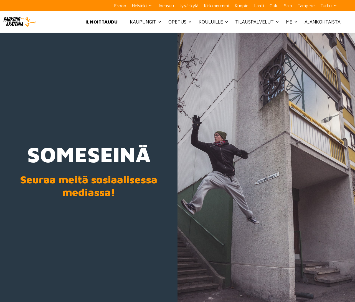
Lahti (259, 5)
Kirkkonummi (216, 5)
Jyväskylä (188, 5)
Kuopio (241, 5)
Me (289, 22)
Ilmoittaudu (101, 22)
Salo (288, 5)
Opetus (177, 22)
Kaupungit (143, 22)
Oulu (274, 5)
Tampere (306, 5)
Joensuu (166, 5)
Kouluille (211, 22)
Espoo (120, 5)
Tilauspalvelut (254, 22)
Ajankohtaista (323, 22)
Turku (326, 5)
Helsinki (139, 5)
